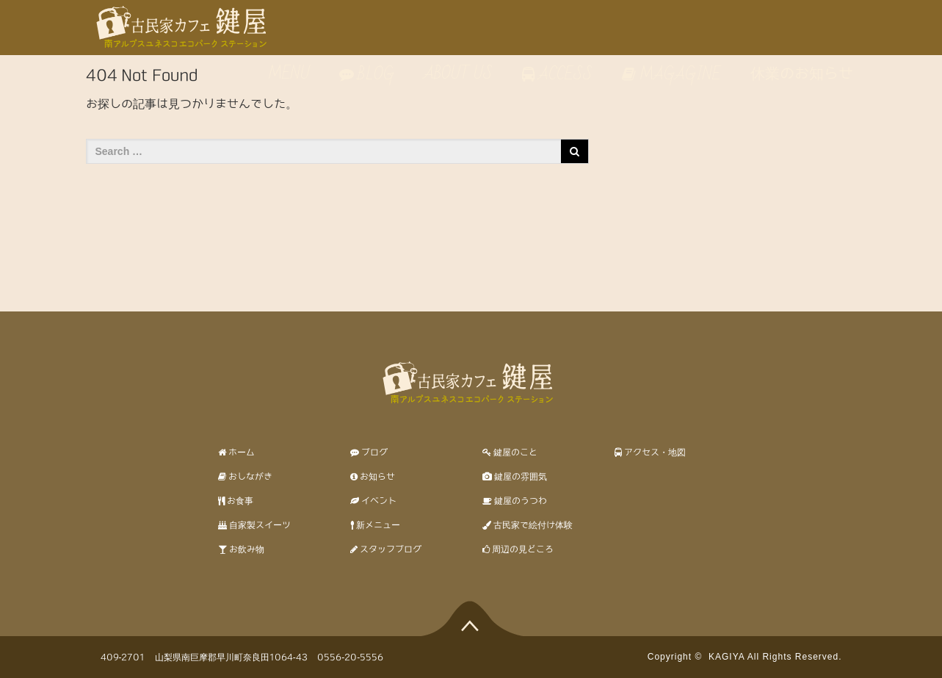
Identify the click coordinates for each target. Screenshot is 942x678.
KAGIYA (726, 657)
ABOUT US (458, 73)
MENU (287, 73)
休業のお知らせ (801, 73)
